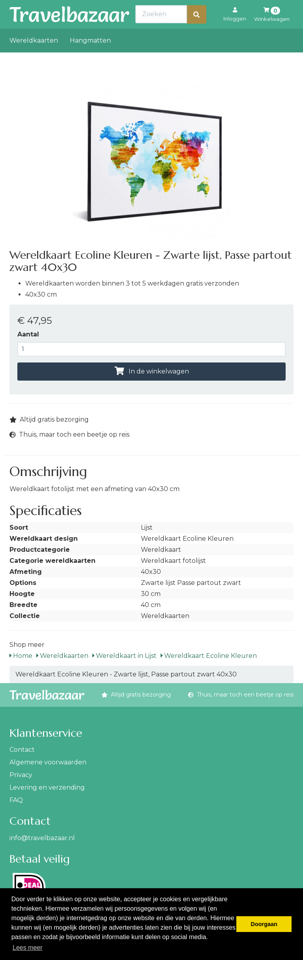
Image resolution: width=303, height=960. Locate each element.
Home (20, 655)
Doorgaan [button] (264, 924)
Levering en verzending (47, 787)
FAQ (16, 800)
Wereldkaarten (33, 58)
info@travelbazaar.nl (42, 838)
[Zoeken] (196, 31)
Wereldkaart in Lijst (124, 655)
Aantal (28, 334)
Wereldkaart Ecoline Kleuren (209, 655)
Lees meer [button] (28, 947)
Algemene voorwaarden (47, 762)
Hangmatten (90, 58)
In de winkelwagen (151, 371)
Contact (22, 749)
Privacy (20, 775)
